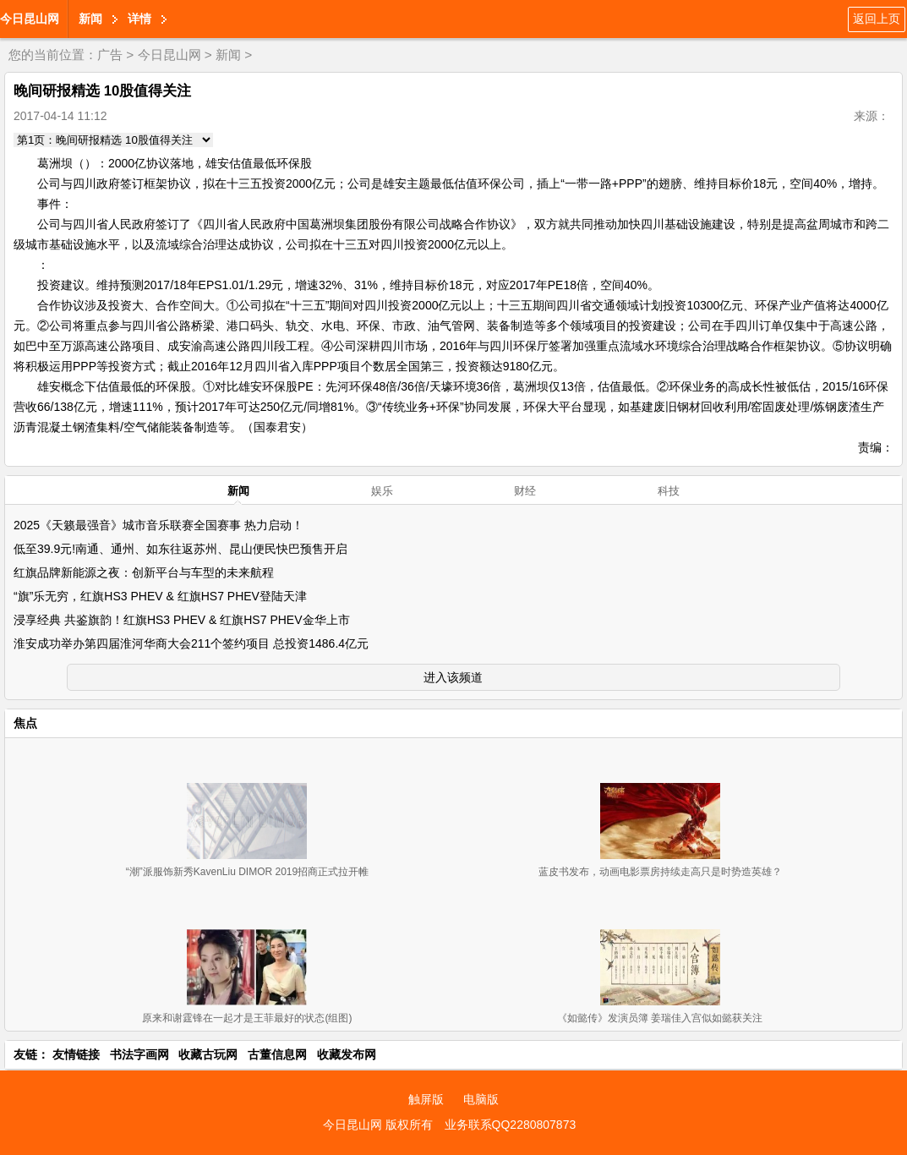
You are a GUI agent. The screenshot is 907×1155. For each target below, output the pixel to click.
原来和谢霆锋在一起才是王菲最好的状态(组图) (247, 1018)
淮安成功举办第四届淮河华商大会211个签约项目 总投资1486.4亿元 (191, 643)
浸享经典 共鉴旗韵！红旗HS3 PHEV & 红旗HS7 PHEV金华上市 (182, 620)
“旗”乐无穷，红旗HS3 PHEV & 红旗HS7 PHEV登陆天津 (160, 596)
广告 (110, 54)
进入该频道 (453, 677)
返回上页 (876, 18)
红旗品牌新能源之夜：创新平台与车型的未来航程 (144, 572)
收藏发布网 (346, 1054)
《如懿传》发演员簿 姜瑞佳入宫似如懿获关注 (659, 1018)
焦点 (25, 723)
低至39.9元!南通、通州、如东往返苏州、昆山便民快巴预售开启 (180, 549)
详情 (139, 18)
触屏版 (426, 1099)
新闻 (90, 18)
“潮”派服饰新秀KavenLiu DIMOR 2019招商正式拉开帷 (247, 872)
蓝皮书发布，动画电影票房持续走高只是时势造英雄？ (660, 872)
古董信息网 (277, 1054)
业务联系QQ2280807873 (510, 1124)
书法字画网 (139, 1054)
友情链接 (76, 1054)
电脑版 (481, 1099)
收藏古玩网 (208, 1054)
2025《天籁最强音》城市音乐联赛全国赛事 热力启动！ (158, 525)
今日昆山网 (29, 18)
